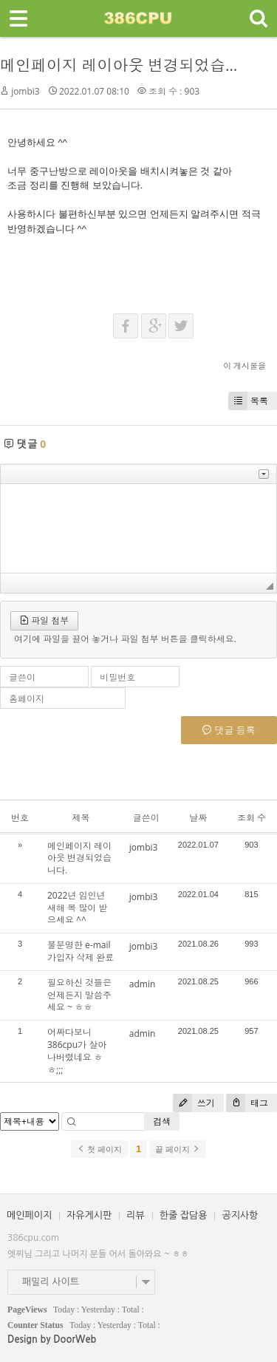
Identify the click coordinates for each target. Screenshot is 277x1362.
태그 (247, 1103)
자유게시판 (89, 1215)
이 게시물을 (244, 365)
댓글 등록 (229, 730)
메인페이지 (29, 1215)
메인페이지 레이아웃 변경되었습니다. (130, 65)
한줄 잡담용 (184, 1215)
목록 (248, 401)
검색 (162, 1121)
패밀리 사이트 (50, 1282)
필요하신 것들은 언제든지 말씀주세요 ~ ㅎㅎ (79, 995)
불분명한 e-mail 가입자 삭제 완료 (80, 951)
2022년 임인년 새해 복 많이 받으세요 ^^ (77, 908)
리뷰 (135, 1215)
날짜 (198, 817)
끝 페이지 (177, 1149)
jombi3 (25, 91)
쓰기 (194, 1103)
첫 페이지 (99, 1149)
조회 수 (251, 817)
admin (142, 984)
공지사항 (240, 1215)
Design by (51, 1339)
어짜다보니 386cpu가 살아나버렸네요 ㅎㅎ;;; (76, 1050)
